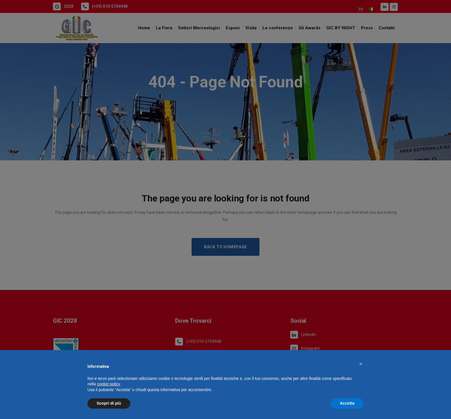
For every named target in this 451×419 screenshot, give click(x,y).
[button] (360, 363)
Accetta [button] (347, 403)
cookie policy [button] (108, 384)
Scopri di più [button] (109, 403)
